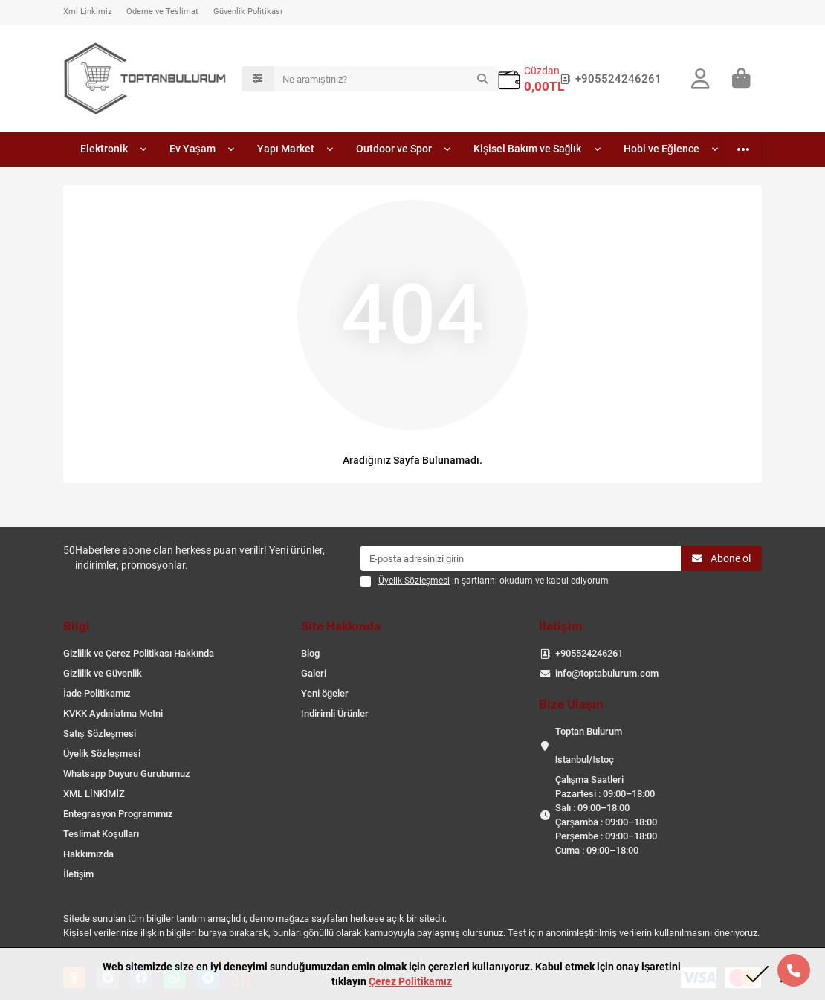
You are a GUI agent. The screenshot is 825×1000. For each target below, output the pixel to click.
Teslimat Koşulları (101, 833)
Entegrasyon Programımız (118, 813)
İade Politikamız (97, 693)
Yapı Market (290, 152)
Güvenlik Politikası (247, 11)
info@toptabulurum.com (607, 673)
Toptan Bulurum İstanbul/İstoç (588, 745)
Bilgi (76, 626)
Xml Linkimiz (87, 11)
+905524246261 (607, 80)
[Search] (386, 80)
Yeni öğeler (325, 693)
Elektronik (104, 152)
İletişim (78, 874)
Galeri (313, 673)
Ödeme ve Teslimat (162, 11)
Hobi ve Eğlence (662, 152)
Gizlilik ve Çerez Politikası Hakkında (138, 653)
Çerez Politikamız (410, 981)
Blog (310, 653)
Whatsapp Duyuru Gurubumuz (126, 773)
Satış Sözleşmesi (99, 733)
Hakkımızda (88, 853)
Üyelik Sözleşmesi (101, 753)
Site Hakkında (341, 626)
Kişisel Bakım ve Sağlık (530, 152)
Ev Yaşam (195, 152)
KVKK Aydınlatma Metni (113, 713)
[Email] (520, 558)
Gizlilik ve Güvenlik (102, 673)
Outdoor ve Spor (399, 152)
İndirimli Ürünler (335, 713)
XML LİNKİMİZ (94, 793)
